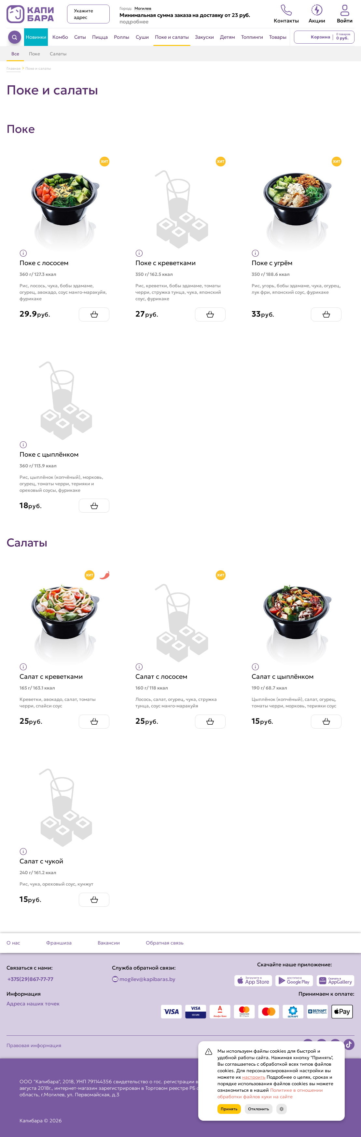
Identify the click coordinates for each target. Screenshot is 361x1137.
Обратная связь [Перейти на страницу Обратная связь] (165, 943)
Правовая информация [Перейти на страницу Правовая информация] (34, 1045)
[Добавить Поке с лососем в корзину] (94, 314)
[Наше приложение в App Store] (253, 981)
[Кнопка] (281, 1109)
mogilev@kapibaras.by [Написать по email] (147, 979)
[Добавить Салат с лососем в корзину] (210, 722)
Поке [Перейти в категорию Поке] (34, 54)
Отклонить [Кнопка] (258, 1108)
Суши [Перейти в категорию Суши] (142, 37)
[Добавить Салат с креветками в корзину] (94, 722)
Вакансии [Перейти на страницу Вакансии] (109, 943)
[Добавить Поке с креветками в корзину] (210, 314)
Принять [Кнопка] (229, 1108)
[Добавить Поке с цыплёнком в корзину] (94, 506)
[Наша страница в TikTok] (348, 1044)
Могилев (142, 8)
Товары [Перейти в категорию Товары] (277, 37)
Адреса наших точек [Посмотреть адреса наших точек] (33, 1003)
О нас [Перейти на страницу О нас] (13, 943)
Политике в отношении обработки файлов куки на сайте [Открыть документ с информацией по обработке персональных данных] (270, 1093)
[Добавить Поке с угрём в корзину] (326, 314)
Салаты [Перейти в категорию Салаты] (58, 54)
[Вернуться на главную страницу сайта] (30, 14)
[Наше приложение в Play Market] (294, 981)
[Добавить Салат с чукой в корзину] (94, 900)
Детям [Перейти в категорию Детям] (227, 37)
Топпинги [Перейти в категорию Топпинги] (252, 37)
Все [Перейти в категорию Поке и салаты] (15, 54)
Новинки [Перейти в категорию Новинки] (36, 37)
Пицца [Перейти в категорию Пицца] (100, 37)
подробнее (133, 21)
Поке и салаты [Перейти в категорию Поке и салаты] (172, 37)
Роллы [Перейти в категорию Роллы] (121, 37)
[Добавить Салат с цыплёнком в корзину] (326, 722)
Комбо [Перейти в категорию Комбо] (60, 37)
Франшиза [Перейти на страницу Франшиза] (59, 943)
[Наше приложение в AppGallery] (335, 981)
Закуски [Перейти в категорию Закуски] (204, 37)
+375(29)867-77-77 (30, 979)
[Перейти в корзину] (324, 37)
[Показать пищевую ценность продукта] (23, 253)
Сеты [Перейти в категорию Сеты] (80, 37)
